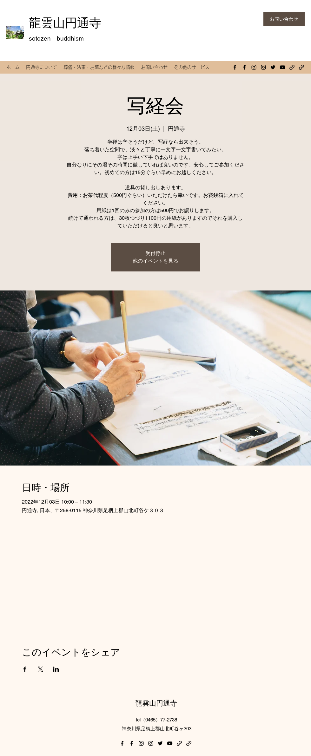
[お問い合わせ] (284, 19)
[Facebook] (235, 67)
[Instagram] (254, 67)
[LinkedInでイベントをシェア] (56, 669)
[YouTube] (282, 67)
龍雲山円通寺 (65, 22)
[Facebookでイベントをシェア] (25, 669)
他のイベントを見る (155, 261)
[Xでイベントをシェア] (40, 669)
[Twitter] (273, 67)
